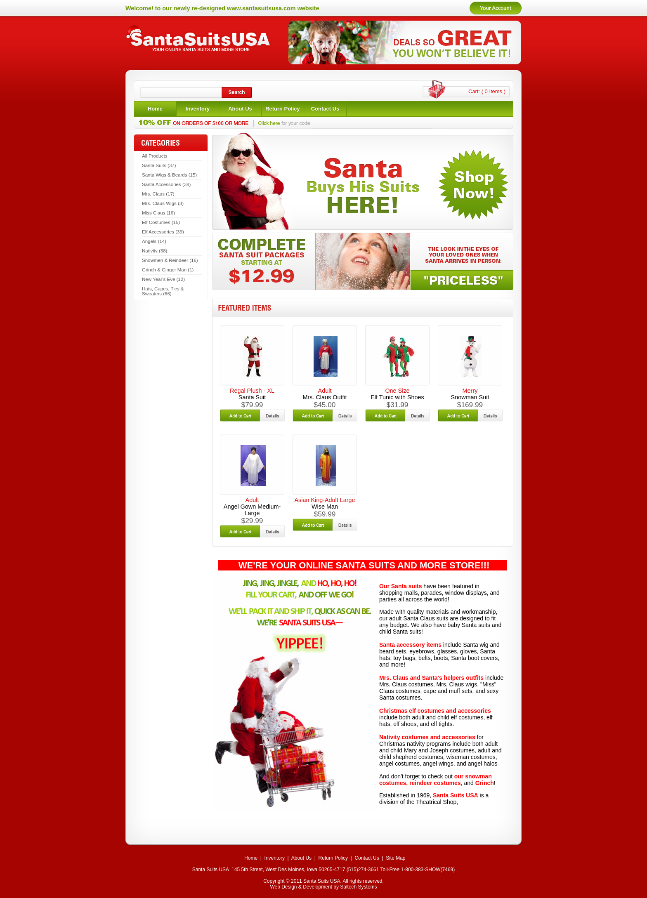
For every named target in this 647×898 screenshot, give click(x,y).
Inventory (274, 858)
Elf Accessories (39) (163, 231)
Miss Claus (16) (158, 212)
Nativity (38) (154, 250)
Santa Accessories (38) (166, 184)
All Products (154, 155)
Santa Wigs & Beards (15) (169, 174)
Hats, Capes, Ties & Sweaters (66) (163, 291)
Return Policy (333, 858)
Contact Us (366, 858)
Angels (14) (154, 241)
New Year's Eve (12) (163, 279)
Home (250, 858)
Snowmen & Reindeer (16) (170, 260)
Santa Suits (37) (159, 165)
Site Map (395, 858)
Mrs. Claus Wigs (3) (163, 203)
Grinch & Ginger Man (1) (168, 269)
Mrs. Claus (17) (158, 193)
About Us (301, 858)
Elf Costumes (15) (161, 222)
